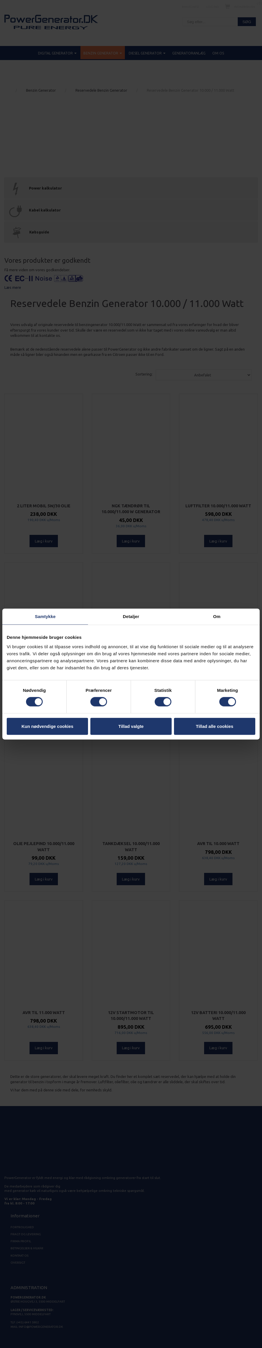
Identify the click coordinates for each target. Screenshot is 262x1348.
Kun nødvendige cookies (47, 726)
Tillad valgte (131, 726)
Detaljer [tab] (131, 616)
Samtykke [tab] (45, 616)
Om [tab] (216, 616)
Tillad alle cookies (214, 726)
